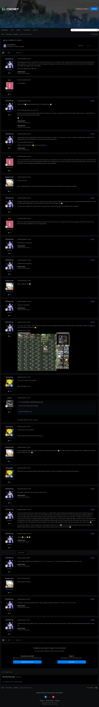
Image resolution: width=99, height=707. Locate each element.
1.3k (9, 412)
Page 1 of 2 (19, 52)
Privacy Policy (49, 701)
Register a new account (27, 662)
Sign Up (94, 8)
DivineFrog (12, 44)
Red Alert (21, 46)
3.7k (9, 191)
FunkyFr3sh (9, 178)
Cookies (57, 701)
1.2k (9, 94)
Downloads (4, 30)
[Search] (79, 30)
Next (9, 52)
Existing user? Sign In (82, 8)
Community (27, 30)
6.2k (9, 391)
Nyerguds (9, 378)
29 (9, 73)
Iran (9, 80)
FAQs (12, 30)
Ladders (18, 30)
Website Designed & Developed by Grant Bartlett (49, 693)
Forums (35, 30)
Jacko (9, 398)
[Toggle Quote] (20, 402)
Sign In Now (72, 662)
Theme (42, 701)
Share (81, 45)
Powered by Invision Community (49, 704)
